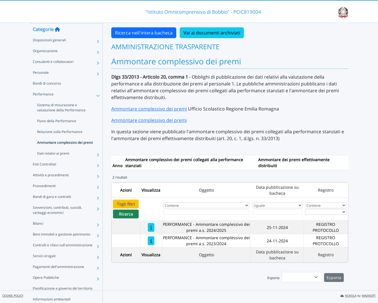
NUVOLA (348, 296)
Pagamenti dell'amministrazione (58, 277)
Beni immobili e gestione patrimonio (61, 245)
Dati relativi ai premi (53, 164)
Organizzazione (45, 61)
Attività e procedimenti (51, 185)
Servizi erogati (44, 266)
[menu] (302, 277)
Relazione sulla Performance (59, 142)
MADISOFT (369, 296)
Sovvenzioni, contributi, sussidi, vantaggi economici (57, 221)
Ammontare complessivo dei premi (65, 153)
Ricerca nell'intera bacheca (144, 33)
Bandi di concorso (47, 94)
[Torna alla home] (57, 40)
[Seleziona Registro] (325, 212)
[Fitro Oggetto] (206, 212)
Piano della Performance (56, 131)
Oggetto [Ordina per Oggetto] (206, 190)
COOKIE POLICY (12, 296)
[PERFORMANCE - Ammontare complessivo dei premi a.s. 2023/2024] (151, 240)
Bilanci (38, 234)
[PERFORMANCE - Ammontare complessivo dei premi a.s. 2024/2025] (151, 227)
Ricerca (126, 214)
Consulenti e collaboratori (53, 72)
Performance (43, 105)
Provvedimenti (44, 196)
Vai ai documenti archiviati (211, 33)
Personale (41, 83)
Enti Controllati (44, 175)
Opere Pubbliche (46, 288)
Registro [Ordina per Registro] (325, 190)
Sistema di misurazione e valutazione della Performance (61, 118)
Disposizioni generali (49, 50)
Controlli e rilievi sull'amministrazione (62, 255)
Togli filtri (126, 204)
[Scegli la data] (277, 212)
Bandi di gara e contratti (52, 207)
